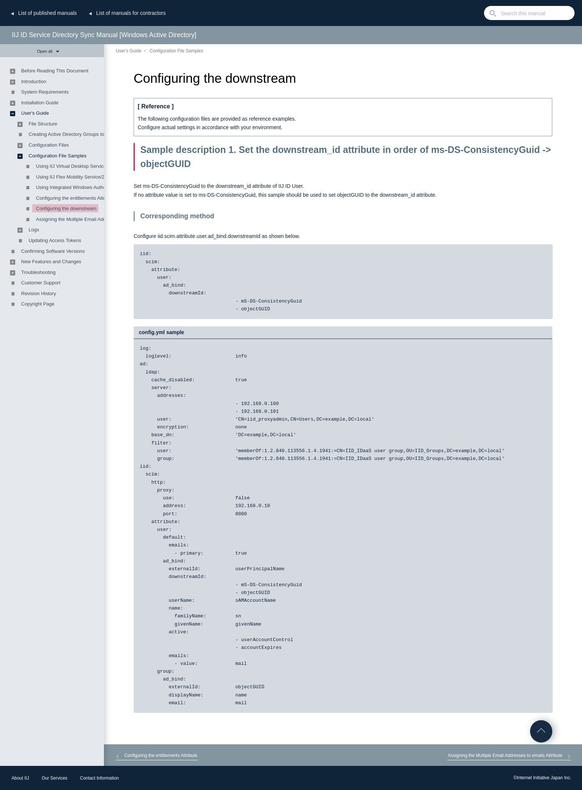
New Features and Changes (51, 261)
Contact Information (99, 778)
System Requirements (45, 92)
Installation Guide (39, 102)
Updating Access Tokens (55, 240)
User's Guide (128, 50)
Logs (34, 229)
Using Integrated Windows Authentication (80, 187)
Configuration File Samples (176, 50)
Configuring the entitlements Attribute (75, 198)
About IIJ (20, 778)
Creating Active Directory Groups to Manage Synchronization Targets (102, 134)
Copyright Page (38, 304)
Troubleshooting (38, 272)
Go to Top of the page (541, 731)
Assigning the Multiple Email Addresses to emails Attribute (98, 219)
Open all (48, 51)
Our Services (54, 778)
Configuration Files (49, 145)
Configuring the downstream (66, 208)
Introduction (33, 81)
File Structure (43, 124)
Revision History (38, 293)
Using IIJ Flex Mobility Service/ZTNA (75, 177)
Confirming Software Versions (53, 251)
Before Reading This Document (54, 71)
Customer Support (41, 282)
